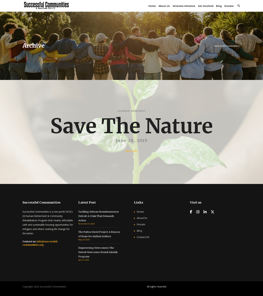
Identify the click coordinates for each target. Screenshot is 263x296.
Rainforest (138, 111)
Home (140, 211)
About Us (142, 218)
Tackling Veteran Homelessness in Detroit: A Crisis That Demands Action (98, 216)
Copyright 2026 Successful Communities (44, 286)
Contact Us (143, 237)
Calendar (123, 111)
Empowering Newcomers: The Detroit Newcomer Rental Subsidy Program (98, 252)
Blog (139, 230)
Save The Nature (131, 126)
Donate (141, 224)
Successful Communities (226, 46)
